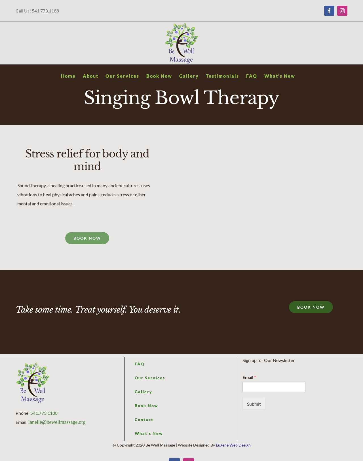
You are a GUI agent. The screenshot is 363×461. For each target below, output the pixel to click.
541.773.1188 (44, 413)
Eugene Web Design (233, 445)
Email (249, 377)
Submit (254, 404)
